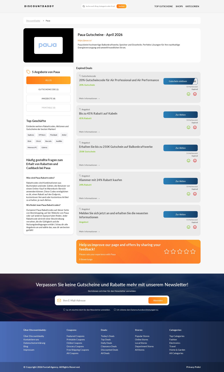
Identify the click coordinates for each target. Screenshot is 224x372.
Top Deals (106, 339)
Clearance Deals (109, 346)
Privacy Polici (193, 367)
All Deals (105, 353)
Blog (25, 346)
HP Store (42, 135)
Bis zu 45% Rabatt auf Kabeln (98, 113)
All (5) (48, 80)
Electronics (174, 342)
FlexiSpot (53, 135)
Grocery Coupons (75, 346)
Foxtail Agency (50, 367)
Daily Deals (106, 342)
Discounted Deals (109, 349)
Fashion (173, 339)
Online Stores (141, 339)
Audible (59, 141)
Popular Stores (142, 336)
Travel (172, 346)
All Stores (139, 349)
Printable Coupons (76, 339)
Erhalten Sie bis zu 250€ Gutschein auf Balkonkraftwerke (116, 146)
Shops (179, 6)
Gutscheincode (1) (48, 89)
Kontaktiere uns (31, 339)
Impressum (28, 349)
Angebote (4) (48, 98)
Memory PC (32, 147)
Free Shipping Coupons (78, 349)
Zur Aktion (181, 114)
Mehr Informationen (89, 98)
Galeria (44, 147)
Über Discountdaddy (33, 336)
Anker (64, 135)
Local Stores (141, 342)
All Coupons (72, 353)
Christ (38, 141)
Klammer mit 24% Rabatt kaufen (100, 180)
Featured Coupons (75, 336)
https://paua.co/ (85, 40)
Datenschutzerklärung (34, 342)
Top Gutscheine (163, 6)
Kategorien (192, 6)
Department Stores (144, 346)
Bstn (29, 141)
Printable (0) (48, 107)
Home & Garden (177, 349)
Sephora (31, 135)
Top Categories (176, 336)
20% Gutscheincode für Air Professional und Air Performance (119, 80)
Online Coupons (74, 342)
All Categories (176, 353)
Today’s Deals (107, 336)
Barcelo (48, 141)
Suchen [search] (121, 6)
